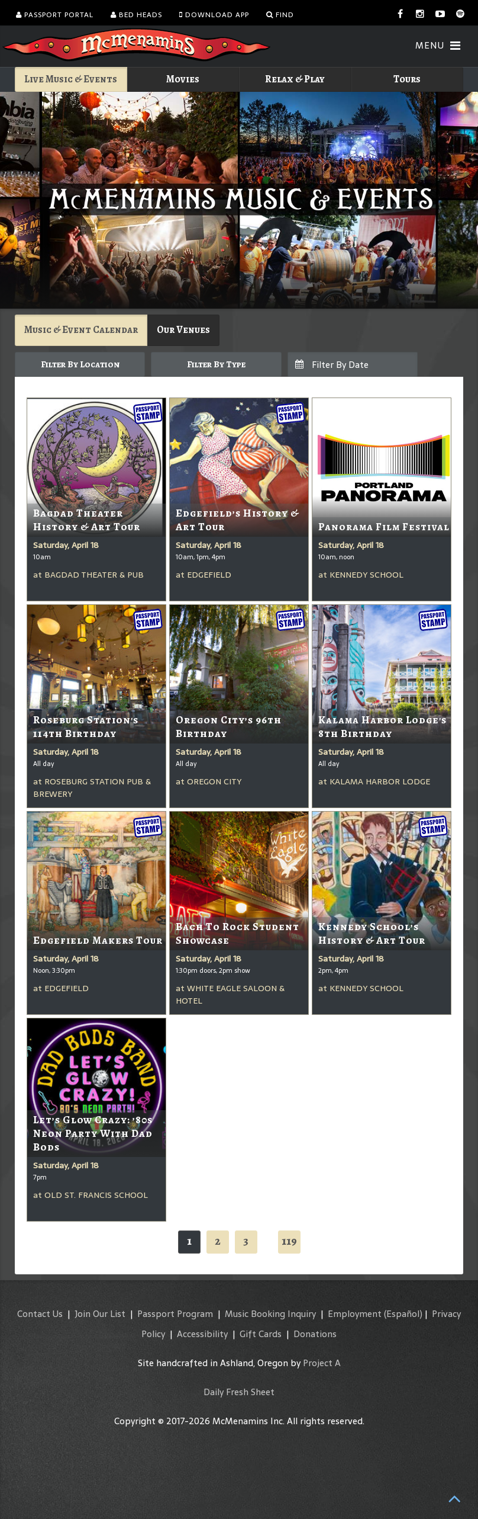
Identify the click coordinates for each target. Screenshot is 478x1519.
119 (289, 1241)
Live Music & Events (70, 79)
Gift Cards (261, 1333)
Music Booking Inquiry (270, 1313)
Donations (315, 1333)
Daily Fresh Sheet (239, 1392)
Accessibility (202, 1333)
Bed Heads (136, 15)
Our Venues (183, 330)
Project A (322, 1362)
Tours (407, 79)
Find (280, 15)
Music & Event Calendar (81, 330)
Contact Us (40, 1313)
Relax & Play (295, 79)
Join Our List (100, 1313)
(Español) (403, 1313)
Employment (355, 1313)
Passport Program (175, 1313)
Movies (182, 79)
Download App (214, 15)
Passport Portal (54, 15)
